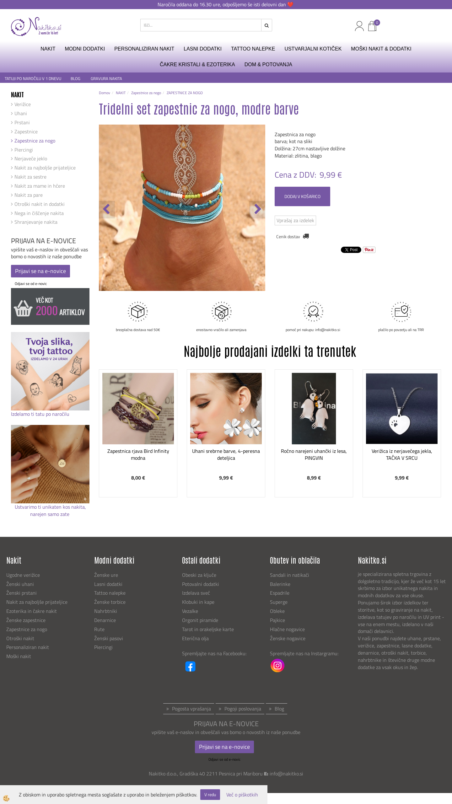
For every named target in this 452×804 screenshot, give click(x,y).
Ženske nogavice (287, 638)
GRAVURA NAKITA (106, 79)
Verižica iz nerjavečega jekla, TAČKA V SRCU (402, 454)
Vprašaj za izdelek (295, 220)
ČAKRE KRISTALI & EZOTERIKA (197, 64)
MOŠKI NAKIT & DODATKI (381, 48)
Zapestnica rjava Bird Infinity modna (138, 454)
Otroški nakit (20, 638)
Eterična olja (195, 638)
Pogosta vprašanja (191, 708)
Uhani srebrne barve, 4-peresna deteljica (226, 454)
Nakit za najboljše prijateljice (45, 167)
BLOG (76, 79)
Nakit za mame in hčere (39, 186)
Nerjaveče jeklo (30, 158)
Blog (279, 708)
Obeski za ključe (199, 575)
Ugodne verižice (23, 575)
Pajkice (277, 620)
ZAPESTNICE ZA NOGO (185, 93)
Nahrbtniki (105, 611)
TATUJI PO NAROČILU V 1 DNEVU (33, 79)
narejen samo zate (50, 514)
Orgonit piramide (200, 620)
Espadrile (279, 593)
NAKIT (47, 48)
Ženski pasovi (109, 638)
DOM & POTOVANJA (268, 64)
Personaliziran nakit (27, 647)
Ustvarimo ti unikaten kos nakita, (50, 507)
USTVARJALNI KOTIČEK (313, 48)
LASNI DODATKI (203, 48)
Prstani (22, 122)
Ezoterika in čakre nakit (32, 611)
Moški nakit (19, 656)
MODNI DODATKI (85, 48)
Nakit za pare (28, 195)
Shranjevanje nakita (35, 222)
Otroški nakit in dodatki (39, 204)
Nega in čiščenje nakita (39, 213)
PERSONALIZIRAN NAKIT (144, 48)
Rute (99, 629)
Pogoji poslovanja (242, 708)
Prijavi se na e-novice (40, 271)
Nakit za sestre (30, 176)
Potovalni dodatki (200, 584)
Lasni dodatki (108, 584)
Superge (279, 602)
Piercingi (23, 149)
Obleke (277, 611)
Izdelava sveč (196, 593)
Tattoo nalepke (110, 593)
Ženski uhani (20, 584)
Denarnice (105, 620)
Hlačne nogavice (287, 629)
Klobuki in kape (198, 602)
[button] (257, 209)
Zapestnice (26, 131)
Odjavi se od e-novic (31, 284)
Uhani (20, 113)
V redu (210, 794)
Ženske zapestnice (26, 620)
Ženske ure (106, 575)
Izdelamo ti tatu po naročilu (41, 414)
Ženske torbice (110, 602)
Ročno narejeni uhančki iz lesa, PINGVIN (314, 454)
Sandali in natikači (290, 575)
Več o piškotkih (242, 794)
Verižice (22, 104)
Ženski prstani (22, 593)
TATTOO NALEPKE (253, 48)
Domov (104, 93)
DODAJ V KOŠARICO (302, 196)
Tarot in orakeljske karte (208, 629)
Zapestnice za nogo (34, 140)
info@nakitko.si (286, 773)
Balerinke (280, 584)
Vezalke (190, 611)
